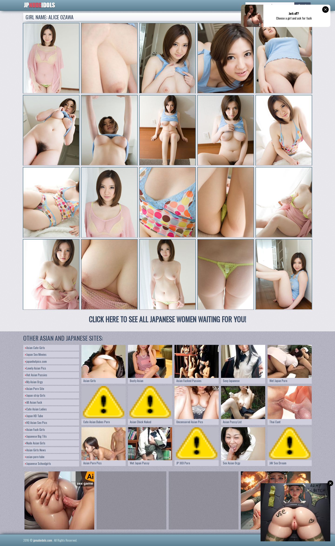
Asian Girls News (35, 450)
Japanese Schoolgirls (38, 463)
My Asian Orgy (34, 382)
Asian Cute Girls (35, 347)
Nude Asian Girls (35, 443)
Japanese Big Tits (36, 436)
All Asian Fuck (33, 402)
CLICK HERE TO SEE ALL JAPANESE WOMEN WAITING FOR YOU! (167, 319)
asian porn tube (34, 456)
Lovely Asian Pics (35, 368)
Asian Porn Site (34, 388)
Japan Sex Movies (36, 354)
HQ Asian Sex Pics (36, 422)
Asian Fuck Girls (35, 429)
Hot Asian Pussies (36, 375)
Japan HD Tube (34, 415)
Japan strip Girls (35, 395)
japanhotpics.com (36, 361)
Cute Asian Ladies (36, 409)
